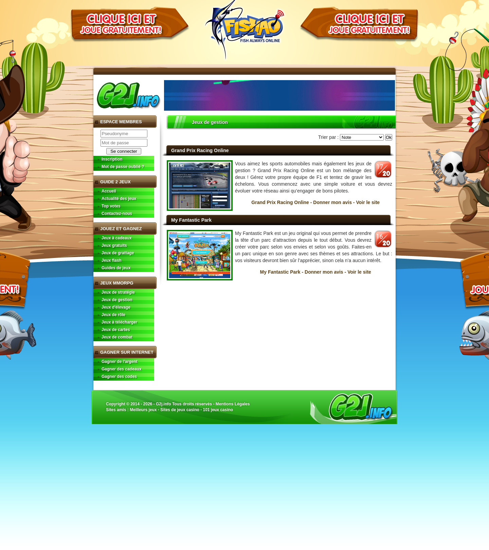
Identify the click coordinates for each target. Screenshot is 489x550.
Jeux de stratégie (118, 292)
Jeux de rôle (113, 314)
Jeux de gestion (117, 299)
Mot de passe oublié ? (123, 166)
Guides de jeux (116, 267)
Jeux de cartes (116, 329)
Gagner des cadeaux (121, 369)
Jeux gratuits (114, 245)
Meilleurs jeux (143, 409)
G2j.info (163, 404)
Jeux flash (112, 260)
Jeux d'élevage (116, 307)
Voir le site (368, 202)
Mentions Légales (233, 404)
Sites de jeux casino (179, 409)
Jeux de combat (117, 337)
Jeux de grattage (118, 253)
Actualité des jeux (119, 198)
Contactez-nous (117, 213)
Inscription (112, 159)
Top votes (111, 206)
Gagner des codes (119, 376)
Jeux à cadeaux (117, 238)
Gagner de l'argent (120, 361)
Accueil (109, 191)
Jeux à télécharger (119, 322)
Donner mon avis (332, 202)
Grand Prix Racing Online (200, 150)
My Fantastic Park (191, 220)
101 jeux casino (218, 409)
